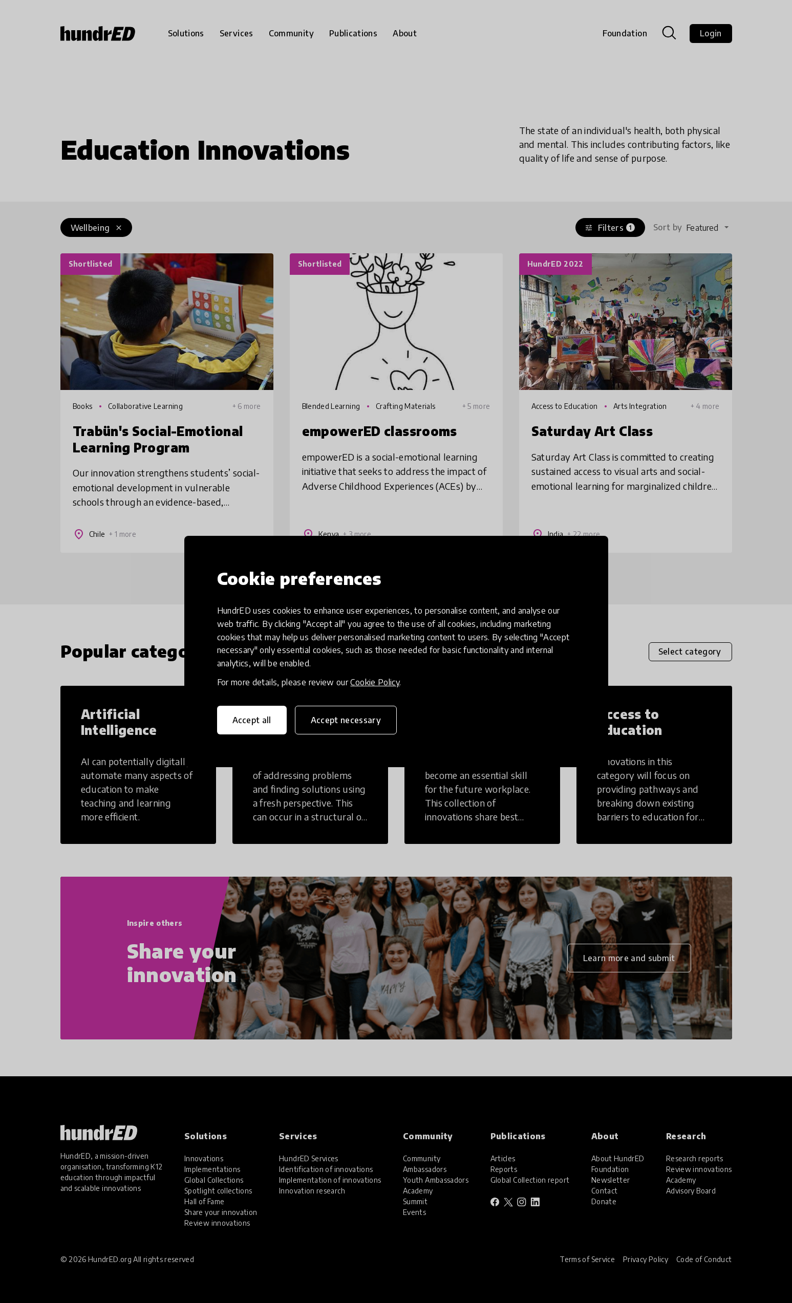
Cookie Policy (374, 682)
